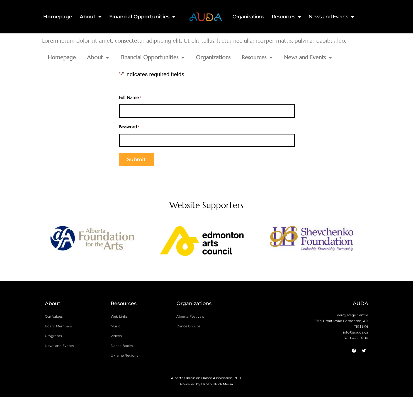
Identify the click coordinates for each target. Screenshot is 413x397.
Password (129, 127)
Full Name (130, 98)
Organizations (248, 17)
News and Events (331, 16)
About (90, 16)
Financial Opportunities (142, 16)
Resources (286, 16)
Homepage (57, 17)
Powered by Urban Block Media (206, 384)
